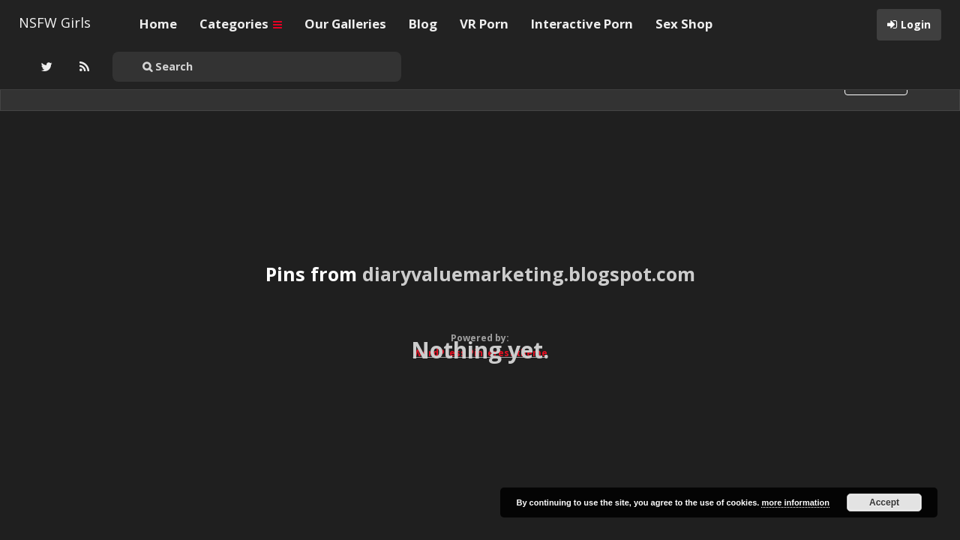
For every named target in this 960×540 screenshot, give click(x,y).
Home (158, 23)
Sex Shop (684, 23)
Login (916, 24)
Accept (884, 502)
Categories (241, 23)
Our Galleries (345, 23)
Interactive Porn (582, 23)
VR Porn (484, 23)
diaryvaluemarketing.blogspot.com (528, 273)
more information (795, 502)
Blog (423, 23)
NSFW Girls (55, 23)
